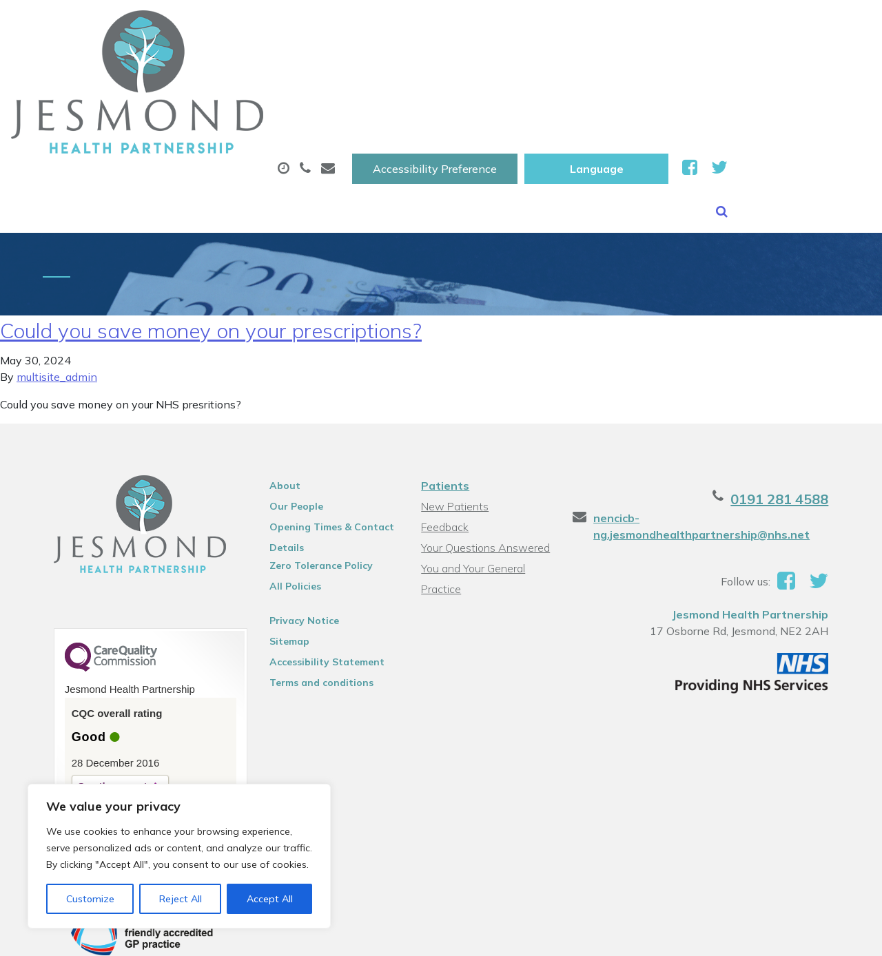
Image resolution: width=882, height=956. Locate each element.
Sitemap (280, 573)
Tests (693, 68)
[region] (179, 856)
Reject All (180, 899)
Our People (287, 438)
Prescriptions (460, 68)
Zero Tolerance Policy (312, 497)
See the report (91, 718)
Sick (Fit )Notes (587, 68)
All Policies (286, 518)
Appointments (325, 68)
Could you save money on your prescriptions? (211, 262)
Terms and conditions (312, 614)
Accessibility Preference (578, 25)
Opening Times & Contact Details (322, 461)
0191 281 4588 (801, 430)
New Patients (796, 68)
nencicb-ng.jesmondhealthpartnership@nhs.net (709, 458)
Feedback (444, 459)
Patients (444, 417)
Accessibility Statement (318, 594)
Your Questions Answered (484, 479)
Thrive (836, 935)
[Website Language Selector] (740, 25)
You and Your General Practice (472, 501)
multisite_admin (57, 308)
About (201, 68)
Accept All (270, 899)
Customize (90, 899)
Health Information (236, 116)
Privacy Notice (295, 552)
